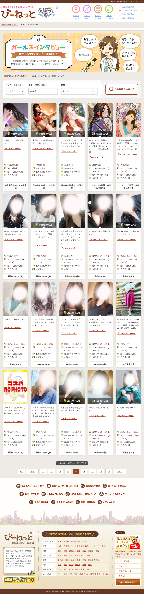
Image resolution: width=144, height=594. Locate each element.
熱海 (84, 560)
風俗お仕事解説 (128, 7)
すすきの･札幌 (63, 542)
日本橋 (77, 565)
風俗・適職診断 (128, 18)
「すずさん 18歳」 (97, 416)
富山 (76, 555)
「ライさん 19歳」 (40, 245)
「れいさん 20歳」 (12, 327)
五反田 (66, 546)
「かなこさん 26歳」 (126, 239)
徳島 (76, 569)
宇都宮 (90, 551)
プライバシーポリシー (127, 571)
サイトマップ (124, 566)
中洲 (59, 574)
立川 (91, 546)
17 (92, 471)
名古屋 (60, 560)
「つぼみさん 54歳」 (126, 333)
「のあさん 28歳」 (12, 148)
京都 (59, 565)
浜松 (67, 560)
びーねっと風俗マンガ (115, 494)
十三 (127, 344)
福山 (88, 569)
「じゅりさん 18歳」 (98, 239)
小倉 (65, 574)
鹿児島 (105, 574)
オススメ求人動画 (98, 17)
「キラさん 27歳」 (69, 151)
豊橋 (78, 560)
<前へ (32, 471)
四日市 (96, 560)
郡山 (78, 542)
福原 (84, 565)
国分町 (15, 165)
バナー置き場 (124, 561)
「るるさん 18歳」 (69, 418)
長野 (82, 555)
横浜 (59, 551)
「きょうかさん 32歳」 (42, 148)
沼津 (90, 560)
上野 (97, 546)
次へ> (119, 471)
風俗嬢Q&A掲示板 (109, 17)
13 (60, 471)
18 (101, 471)
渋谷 (72, 546)
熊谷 (97, 551)
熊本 (98, 574)
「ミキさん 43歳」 (69, 248)
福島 (84, 542)
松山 (71, 569)
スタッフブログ (87, 17)
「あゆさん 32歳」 (97, 157)
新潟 (59, 555)
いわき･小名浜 (103, 256)
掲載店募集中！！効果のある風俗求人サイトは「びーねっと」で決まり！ (128, 546)
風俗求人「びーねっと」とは (65, 486)
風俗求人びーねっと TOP (33, 486)
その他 (15, 256)
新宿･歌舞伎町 (82, 546)
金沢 (71, 555)
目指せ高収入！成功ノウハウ (133, 11)
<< (21, 471)
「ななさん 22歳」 (69, 333)
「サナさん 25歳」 (40, 421)
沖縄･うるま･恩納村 (87, 574)
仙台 (73, 542)
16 (84, 471)
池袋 (59, 546)
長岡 (65, 555)
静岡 (72, 560)
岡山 (65, 569)
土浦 (78, 551)
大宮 (84, 551)
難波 (71, 565)
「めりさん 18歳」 (125, 416)
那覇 (99, 165)
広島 (59, 569)
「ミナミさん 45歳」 (13, 421)
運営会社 (122, 576)
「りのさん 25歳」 (40, 330)
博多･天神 (73, 574)
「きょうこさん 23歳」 (127, 154)
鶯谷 (103, 546)
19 (109, 471)
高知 (82, 569)
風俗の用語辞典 (128, 14)
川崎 (65, 551)
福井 (88, 555)
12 (51, 471)
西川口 (71, 551)
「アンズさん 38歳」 (13, 239)
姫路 (90, 565)
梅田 (65, 565)
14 (68, 471)
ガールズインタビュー (76, 17)
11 (43, 471)
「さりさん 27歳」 (97, 330)
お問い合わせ (109, 502)
